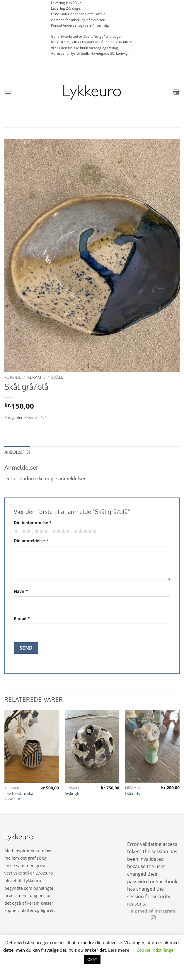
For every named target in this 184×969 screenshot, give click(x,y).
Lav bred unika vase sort (18, 796)
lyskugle (73, 793)
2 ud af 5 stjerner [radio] (25, 531)
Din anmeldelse (31, 540)
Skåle (57, 377)
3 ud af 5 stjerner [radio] (40, 531)
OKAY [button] (92, 959)
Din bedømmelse (33, 522)
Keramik (36, 377)
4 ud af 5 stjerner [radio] (60, 531)
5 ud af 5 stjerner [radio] (84, 531)
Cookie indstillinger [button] (156, 950)
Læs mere (119, 950)
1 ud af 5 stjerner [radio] (15, 531)
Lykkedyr (133, 793)
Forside (12, 377)
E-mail (22, 618)
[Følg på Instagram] (153, 918)
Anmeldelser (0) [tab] (17, 452)
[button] (7, 92)
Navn (21, 591)
